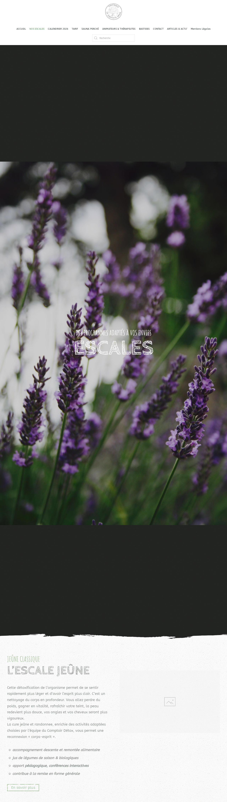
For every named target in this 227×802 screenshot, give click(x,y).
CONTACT (158, 28)
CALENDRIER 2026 (58, 28)
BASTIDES (144, 28)
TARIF (75, 28)
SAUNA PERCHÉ (90, 28)
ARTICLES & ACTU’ (177, 28)
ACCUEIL (21, 28)
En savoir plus (23, 788)
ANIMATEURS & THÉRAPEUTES (118, 28)
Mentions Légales (201, 28)
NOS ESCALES (36, 28)
